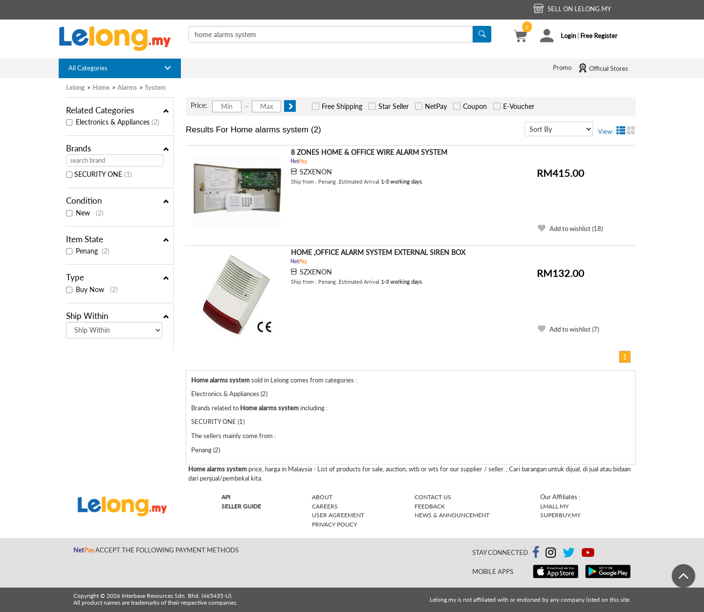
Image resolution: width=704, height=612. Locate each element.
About (322, 497)
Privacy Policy (334, 524)
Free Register (598, 36)
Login (568, 36)
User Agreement (338, 515)
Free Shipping (342, 106)
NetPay (436, 106)
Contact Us (433, 497)
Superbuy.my (560, 515)
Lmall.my (554, 506)
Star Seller (393, 106)
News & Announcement (452, 515)
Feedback (430, 506)
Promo (562, 67)
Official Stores (603, 68)
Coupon (475, 106)
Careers (325, 506)
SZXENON (316, 172)
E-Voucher (518, 106)
